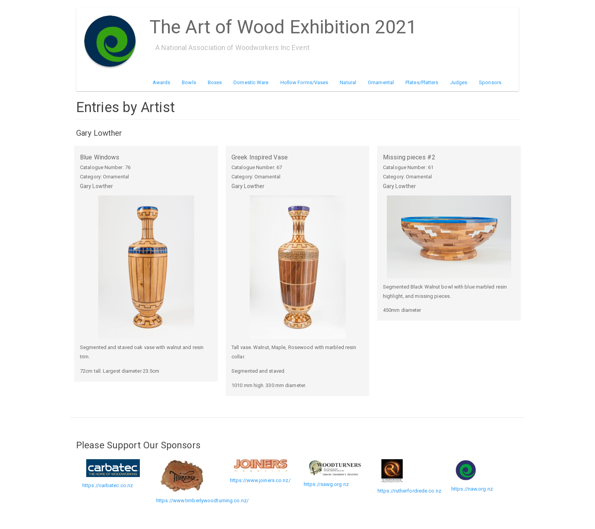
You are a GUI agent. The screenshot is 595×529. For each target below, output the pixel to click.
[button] (146, 267)
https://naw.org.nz (472, 489)
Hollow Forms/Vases (304, 82)
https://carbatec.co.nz (107, 485)
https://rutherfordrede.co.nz (409, 491)
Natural (348, 82)
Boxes (215, 82)
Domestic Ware (250, 82)
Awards (161, 82)
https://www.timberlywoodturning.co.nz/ (202, 500)
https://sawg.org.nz (326, 484)
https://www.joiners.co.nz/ (260, 480)
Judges (459, 82)
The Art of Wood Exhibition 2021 (283, 24)
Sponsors (490, 82)
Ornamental (381, 82)
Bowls (189, 82)
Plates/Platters (421, 82)
